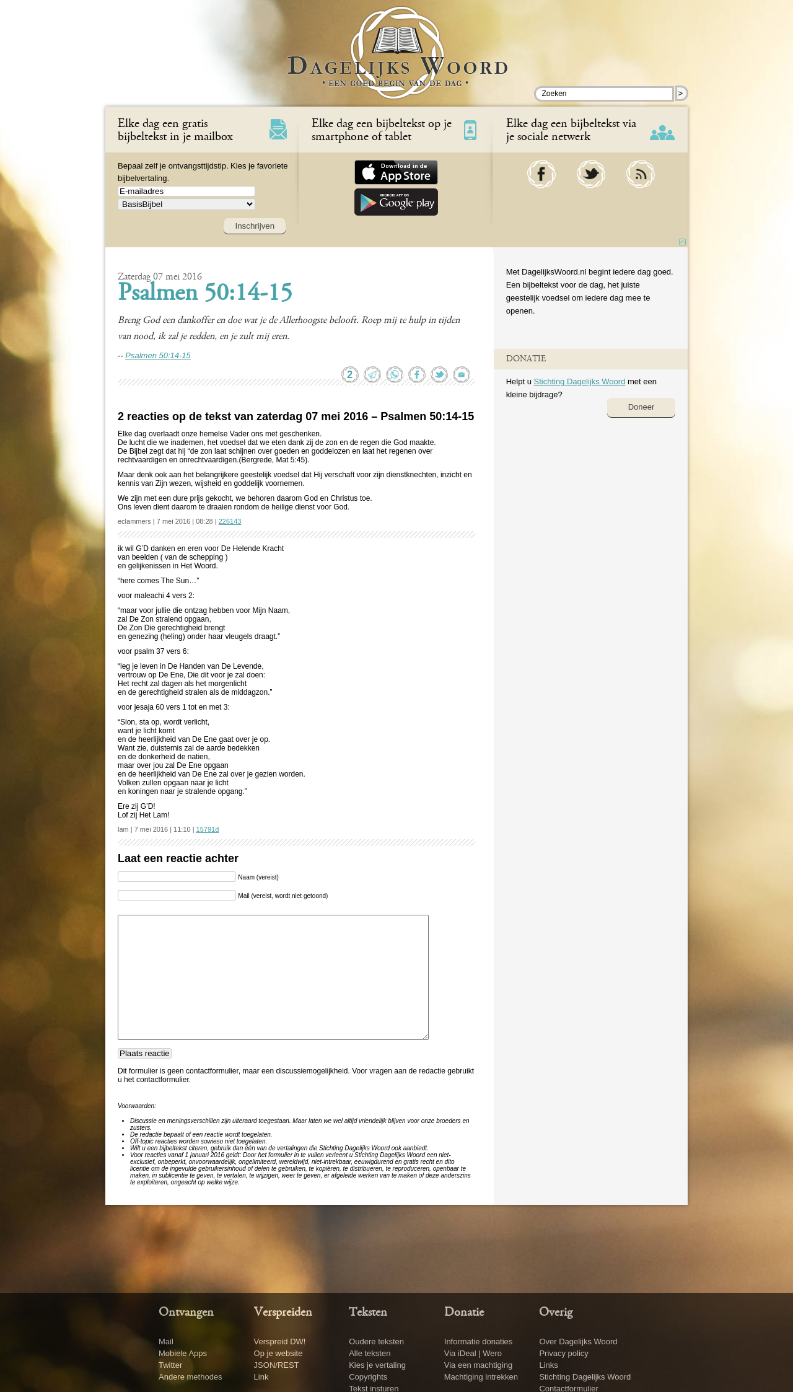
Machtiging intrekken (481, 1376)
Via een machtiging (478, 1365)
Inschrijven (254, 226)
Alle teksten (369, 1353)
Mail (166, 1341)
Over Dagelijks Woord (578, 1341)
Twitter (170, 1365)
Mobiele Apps (183, 1353)
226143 (230, 521)
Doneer (641, 407)
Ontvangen (186, 1312)
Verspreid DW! (280, 1341)
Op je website (278, 1353)
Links (548, 1365)
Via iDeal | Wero (473, 1353)
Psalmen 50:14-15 (205, 294)
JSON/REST (276, 1365)
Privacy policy (563, 1353)
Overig (555, 1312)
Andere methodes (190, 1376)
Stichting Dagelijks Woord (579, 381)
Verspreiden (283, 1312)
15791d (207, 829)
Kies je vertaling (377, 1365)
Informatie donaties (478, 1341)
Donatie (464, 1312)
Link (261, 1376)
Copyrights (368, 1376)
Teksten (368, 1312)
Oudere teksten (376, 1341)
